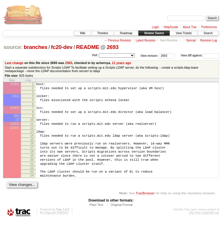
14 (32, 143)
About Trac (190, 27)
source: (13, 47)
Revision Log (208, 40)
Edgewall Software (56, 228)
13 (32, 138)
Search (208, 33)
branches (35, 47)
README (87, 47)
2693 (113, 47)
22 (32, 181)
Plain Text (96, 220)
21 (32, 176)
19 (32, 167)
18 (32, 162)
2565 (68, 63)
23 (32, 185)
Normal (190, 40)
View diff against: (200, 55)
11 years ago (121, 63)
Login (155, 27)
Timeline (102, 33)
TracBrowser (145, 209)
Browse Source (154, 33)
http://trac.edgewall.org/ (204, 228)
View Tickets (184, 33)
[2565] (14, 134)
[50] (16, 121)
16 (32, 152)
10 (32, 125)
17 (32, 157)
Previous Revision (119, 40)
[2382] (14, 84)
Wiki (82, 33)
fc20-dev (61, 47)
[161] (15, 97)
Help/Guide (171, 27)
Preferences (209, 27)
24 (32, 190)
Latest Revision (146, 40)
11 (32, 129)
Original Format (122, 220)
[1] (17, 125)
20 (32, 171)
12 (32, 134)
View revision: (149, 55)
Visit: (95, 55)
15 (32, 148)
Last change (14, 63)
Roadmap (126, 33)
